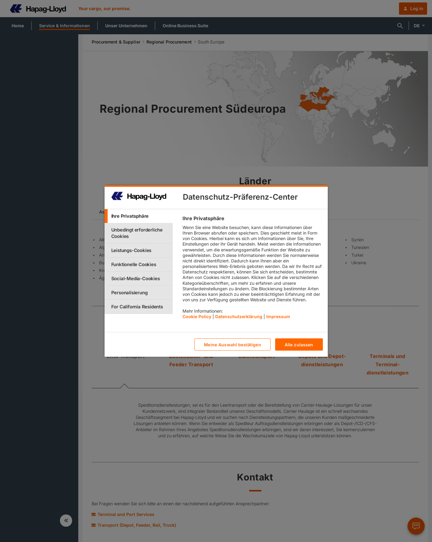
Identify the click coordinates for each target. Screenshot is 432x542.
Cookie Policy (197, 316)
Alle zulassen (299, 344)
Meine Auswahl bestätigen (232, 344)
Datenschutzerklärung (238, 316)
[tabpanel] (252, 268)
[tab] (139, 216)
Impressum (278, 316)
